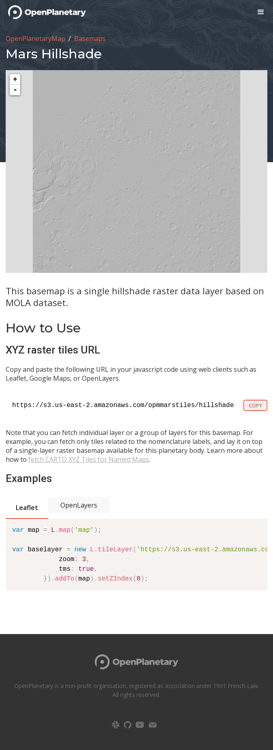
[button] (261, 12)
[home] (43, 12)
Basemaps (90, 38)
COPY (255, 405)
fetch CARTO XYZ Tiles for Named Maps (88, 459)
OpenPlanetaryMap (35, 38)
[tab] (27, 508)
